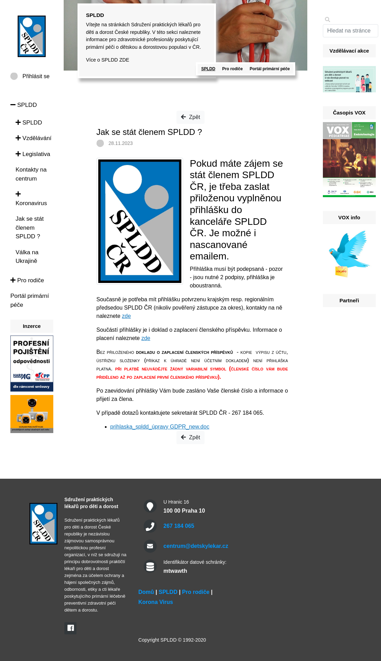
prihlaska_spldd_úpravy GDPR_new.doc (159, 427)
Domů (146, 592)
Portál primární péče (270, 68)
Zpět (190, 117)
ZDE (124, 60)
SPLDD (23, 105)
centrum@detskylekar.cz (195, 546)
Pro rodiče (27, 280)
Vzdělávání (34, 138)
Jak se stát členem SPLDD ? (30, 227)
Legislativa (33, 154)
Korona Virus (155, 602)
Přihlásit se (35, 76)
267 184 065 (178, 526)
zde (126, 316)
